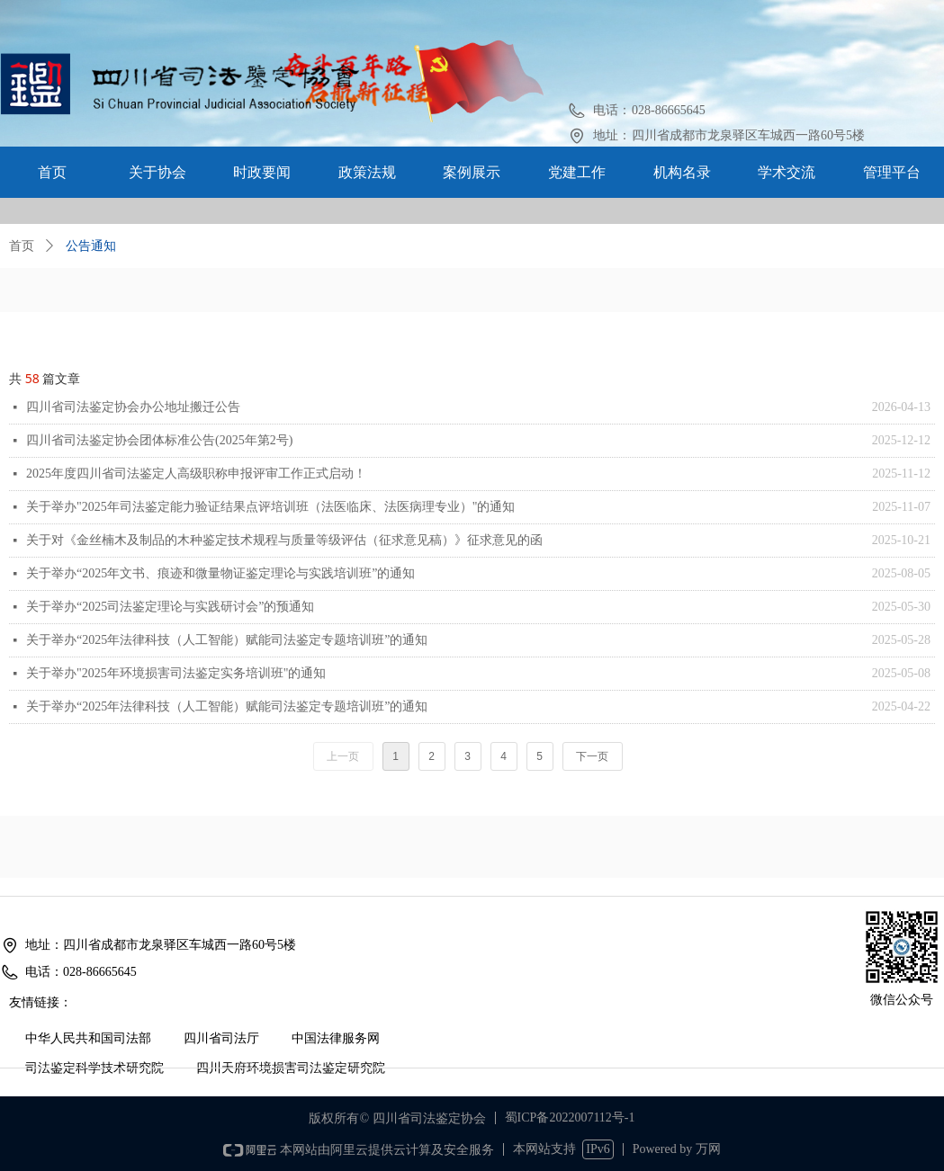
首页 (21, 246)
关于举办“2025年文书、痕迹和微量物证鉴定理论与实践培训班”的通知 (220, 573)
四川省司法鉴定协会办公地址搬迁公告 (133, 407)
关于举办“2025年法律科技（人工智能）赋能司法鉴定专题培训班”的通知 (226, 640)
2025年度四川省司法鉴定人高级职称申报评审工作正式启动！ (196, 473)
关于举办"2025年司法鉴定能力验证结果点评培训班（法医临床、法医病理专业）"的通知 (270, 507)
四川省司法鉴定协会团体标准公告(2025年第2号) (159, 440)
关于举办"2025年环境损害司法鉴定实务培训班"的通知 (176, 673)
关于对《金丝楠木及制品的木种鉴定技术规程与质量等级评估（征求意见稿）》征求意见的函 (284, 540)
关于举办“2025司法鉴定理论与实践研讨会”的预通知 (170, 606)
